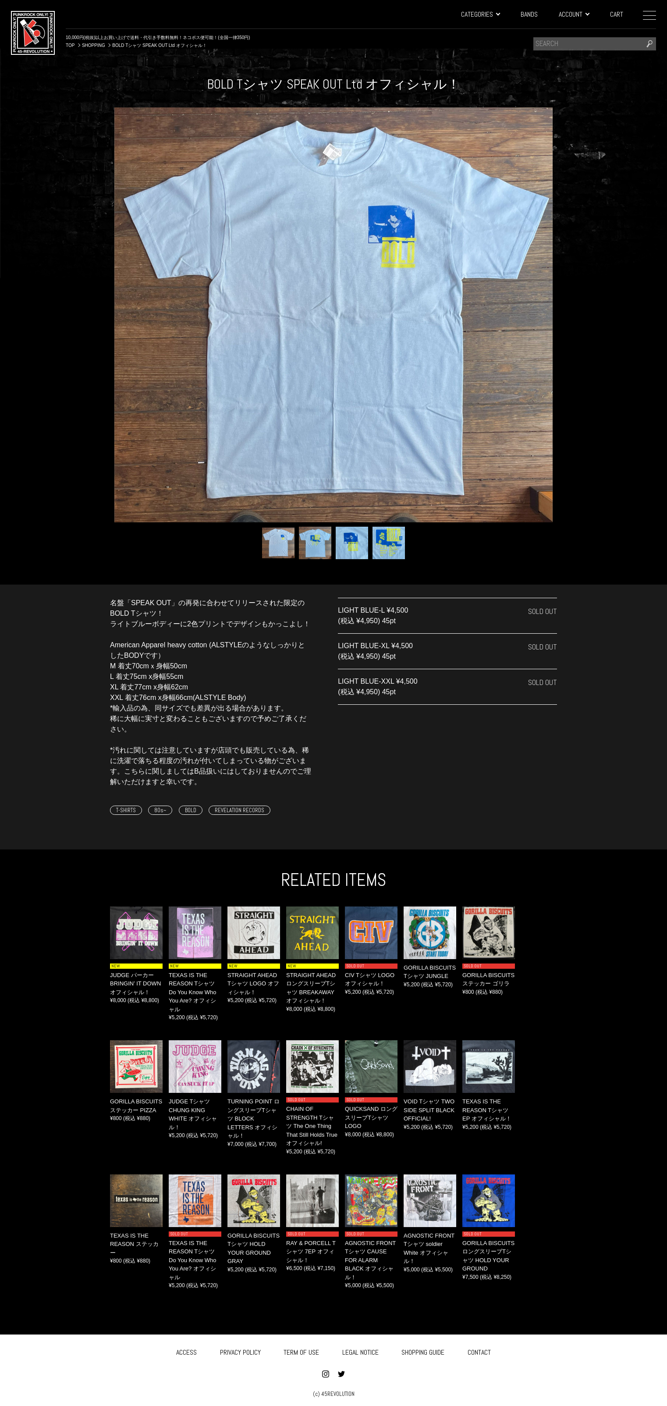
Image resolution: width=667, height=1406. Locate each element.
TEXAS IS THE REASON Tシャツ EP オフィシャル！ (486, 1110)
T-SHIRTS (126, 810)
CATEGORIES (480, 14)
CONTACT (479, 1350)
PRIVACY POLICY (240, 1350)
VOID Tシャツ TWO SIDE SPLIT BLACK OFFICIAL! (429, 1110)
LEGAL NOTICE (360, 1350)
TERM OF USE (301, 1350)
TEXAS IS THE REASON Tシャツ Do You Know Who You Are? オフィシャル (192, 992)
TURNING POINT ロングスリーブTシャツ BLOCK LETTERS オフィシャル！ (253, 1118)
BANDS (529, 14)
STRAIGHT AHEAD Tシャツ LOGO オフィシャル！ (253, 984)
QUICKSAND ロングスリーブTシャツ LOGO (371, 1117)
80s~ (160, 810)
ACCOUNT (574, 14)
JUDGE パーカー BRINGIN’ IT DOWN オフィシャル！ (135, 984)
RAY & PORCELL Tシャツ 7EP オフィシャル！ (311, 1251)
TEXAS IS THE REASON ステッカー (134, 1244)
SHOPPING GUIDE (422, 1350)
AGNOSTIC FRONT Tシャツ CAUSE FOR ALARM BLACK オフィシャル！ (370, 1260)
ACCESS (186, 1350)
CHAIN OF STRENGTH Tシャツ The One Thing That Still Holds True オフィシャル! (311, 1126)
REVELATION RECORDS (239, 810)
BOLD (190, 810)
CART (616, 14)
